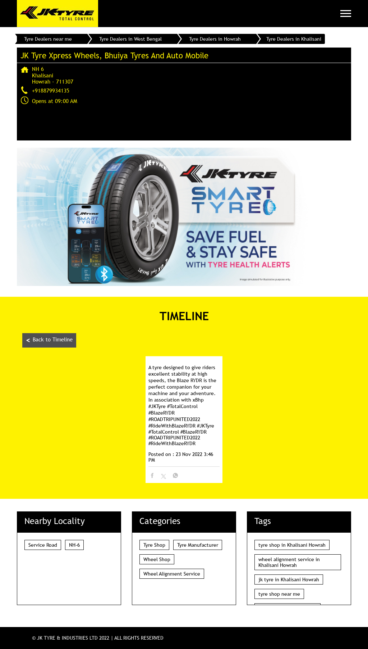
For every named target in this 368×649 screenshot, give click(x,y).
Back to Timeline (49, 340)
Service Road (42, 545)
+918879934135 (50, 90)
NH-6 (74, 545)
